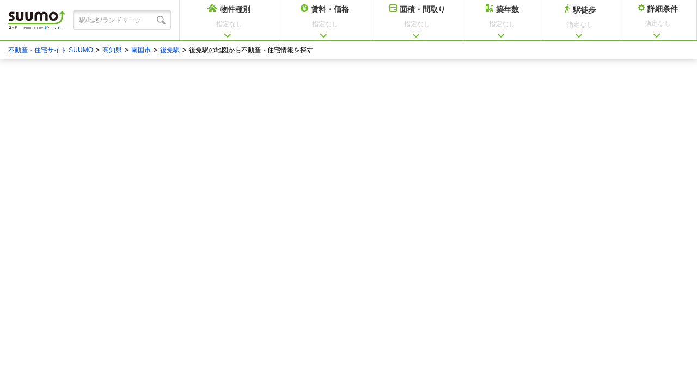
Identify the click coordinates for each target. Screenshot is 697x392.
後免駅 (170, 50)
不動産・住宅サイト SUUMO (50, 50)
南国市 (141, 50)
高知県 (112, 50)
